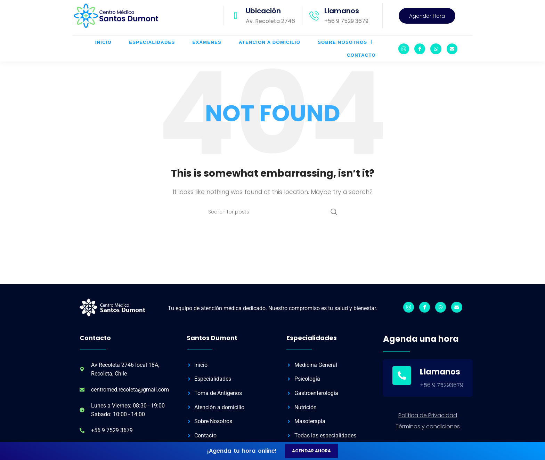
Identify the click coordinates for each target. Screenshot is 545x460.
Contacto (361, 58)
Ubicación (263, 14)
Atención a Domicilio (269, 45)
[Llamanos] (314, 19)
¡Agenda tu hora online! (242, 451)
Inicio (103, 45)
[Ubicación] (236, 19)
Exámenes (207, 45)
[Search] (272, 219)
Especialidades (152, 45)
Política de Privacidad (427, 422)
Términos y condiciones (428, 433)
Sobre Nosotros (346, 45)
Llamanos (341, 14)
